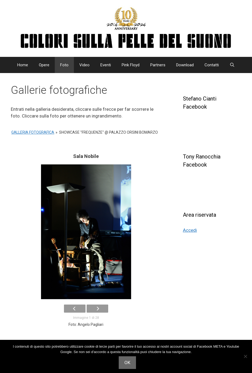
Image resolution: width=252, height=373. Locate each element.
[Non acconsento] (245, 356)
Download (185, 65)
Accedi (190, 230)
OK (127, 362)
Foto (64, 65)
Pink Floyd (130, 65)
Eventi (105, 65)
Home (22, 65)
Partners (157, 65)
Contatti (212, 65)
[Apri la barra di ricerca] (232, 65)
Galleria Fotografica (32, 132)
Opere (44, 65)
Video (84, 65)
